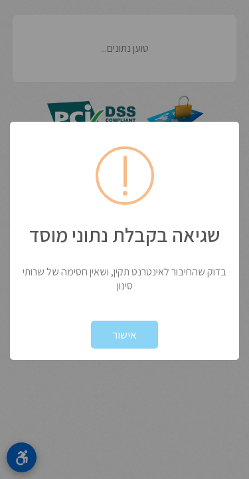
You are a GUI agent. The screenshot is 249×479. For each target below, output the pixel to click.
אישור (124, 334)
